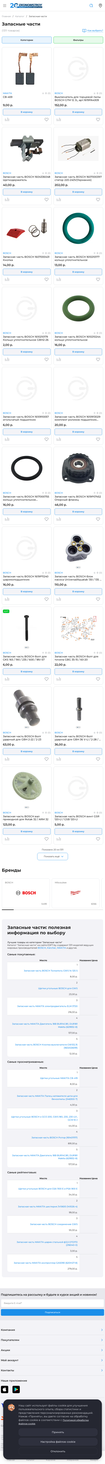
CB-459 (7, 97)
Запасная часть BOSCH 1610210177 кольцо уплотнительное (77, 258)
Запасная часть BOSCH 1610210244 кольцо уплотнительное (77, 338)
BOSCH (59, 93)
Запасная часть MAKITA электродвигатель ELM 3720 (47, 1006)
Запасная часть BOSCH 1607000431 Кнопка (26, 258)
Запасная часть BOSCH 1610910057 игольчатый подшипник (26, 418)
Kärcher (51, 947)
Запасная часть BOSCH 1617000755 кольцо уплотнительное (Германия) (26, 498)
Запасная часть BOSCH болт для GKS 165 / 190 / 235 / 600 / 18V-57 (25, 658)
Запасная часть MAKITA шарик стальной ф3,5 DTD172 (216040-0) (47, 1244)
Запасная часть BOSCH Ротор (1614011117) (55, 1137)
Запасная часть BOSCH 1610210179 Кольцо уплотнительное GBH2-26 (26, 338)
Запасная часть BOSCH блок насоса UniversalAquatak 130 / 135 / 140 (78, 578)
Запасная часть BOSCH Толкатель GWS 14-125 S (51, 970)
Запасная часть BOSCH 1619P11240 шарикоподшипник (25, 578)
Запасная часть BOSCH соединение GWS (54, 1224)
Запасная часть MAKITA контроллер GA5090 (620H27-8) (46, 1262)
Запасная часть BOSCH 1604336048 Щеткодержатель (26, 178)
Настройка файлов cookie (57, 1441)
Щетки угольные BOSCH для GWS (58, 988)
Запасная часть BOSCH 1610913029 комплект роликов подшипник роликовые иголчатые (77, 418)
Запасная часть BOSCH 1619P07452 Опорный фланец (78, 498)
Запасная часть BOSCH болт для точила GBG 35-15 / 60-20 (76, 658)
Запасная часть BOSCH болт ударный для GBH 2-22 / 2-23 (22, 738)
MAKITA (7, 93)
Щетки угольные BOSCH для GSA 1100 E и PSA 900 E (48, 1188)
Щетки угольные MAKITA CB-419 (59, 1078)
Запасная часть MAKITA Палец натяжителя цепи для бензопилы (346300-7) (47, 1097)
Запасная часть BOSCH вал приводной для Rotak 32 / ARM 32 (25, 818)
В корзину (27, 112)
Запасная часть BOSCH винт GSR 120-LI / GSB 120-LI (77, 818)
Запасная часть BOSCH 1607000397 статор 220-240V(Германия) (78, 178)
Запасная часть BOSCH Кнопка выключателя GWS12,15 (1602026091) (46, 1046)
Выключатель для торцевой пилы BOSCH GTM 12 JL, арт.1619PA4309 (78, 98)
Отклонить (58, 1451)
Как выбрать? (95, 30)
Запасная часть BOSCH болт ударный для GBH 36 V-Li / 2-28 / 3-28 (78, 738)
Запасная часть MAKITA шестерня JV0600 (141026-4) (48, 1206)
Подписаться (52, 1312)
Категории (27, 40)
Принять (58, 1432)
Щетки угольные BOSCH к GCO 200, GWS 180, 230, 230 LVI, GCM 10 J (44, 1118)
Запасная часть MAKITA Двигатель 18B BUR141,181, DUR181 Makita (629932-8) (45, 1025)
